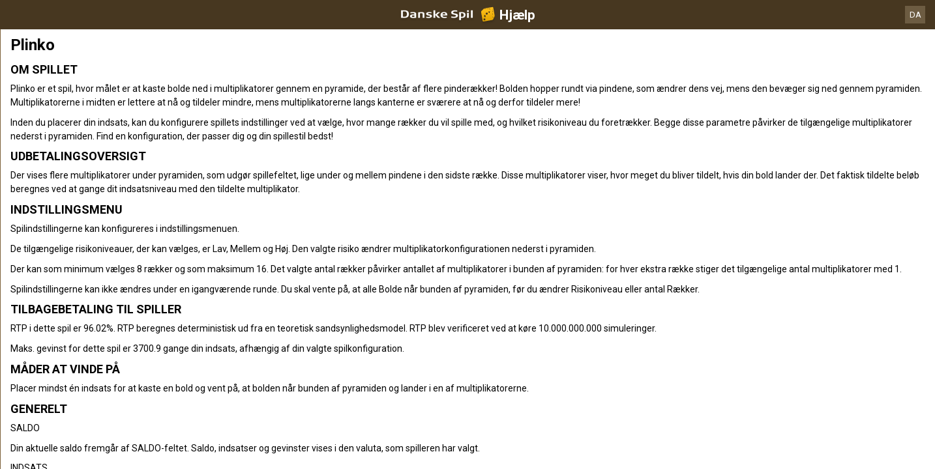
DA (915, 15)
